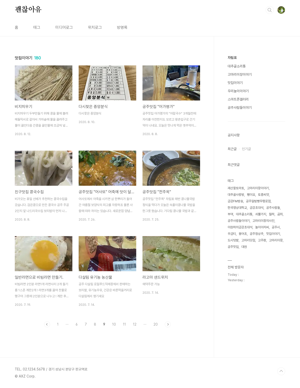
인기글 (246, 149)
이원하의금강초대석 (240, 227)
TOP (281, 371)
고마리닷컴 (248, 240)
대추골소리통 (237, 66)
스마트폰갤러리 (238, 99)
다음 (168, 324)
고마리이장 (276, 240)
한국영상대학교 (237, 208)
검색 (269, 10)
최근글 (232, 149)
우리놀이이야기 (238, 91)
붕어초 (243, 234)
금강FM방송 (235, 201)
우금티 (232, 234)
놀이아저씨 (262, 227)
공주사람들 (273, 208)
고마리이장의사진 (263, 221)
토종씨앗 (263, 195)
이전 (47, 324)
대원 (244, 247)
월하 (271, 214)
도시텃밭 (233, 240)
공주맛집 (233, 247)
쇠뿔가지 (260, 214)
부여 (230, 214)
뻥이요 (251, 195)
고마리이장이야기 (240, 74)
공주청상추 (256, 234)
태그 (36, 27)
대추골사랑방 (236, 195)
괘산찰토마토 (236, 188)
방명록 (122, 27)
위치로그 (95, 27)
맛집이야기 (235, 83)
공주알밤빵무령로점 (258, 201)
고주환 (262, 240)
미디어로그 (64, 27)
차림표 (232, 58)
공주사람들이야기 (240, 108)
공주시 (276, 227)
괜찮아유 (28, 9)
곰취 (280, 214)
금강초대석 (256, 208)
